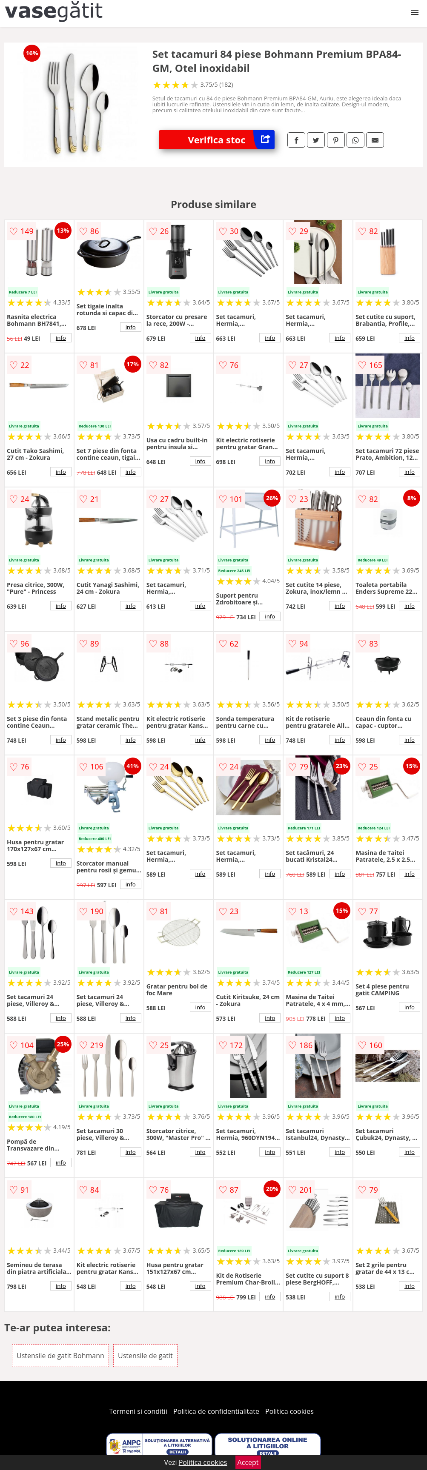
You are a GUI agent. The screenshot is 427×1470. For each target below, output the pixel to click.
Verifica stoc (231, 139)
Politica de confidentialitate (216, 1411)
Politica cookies (289, 1411)
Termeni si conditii (138, 1411)
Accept (248, 1462)
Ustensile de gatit (145, 1355)
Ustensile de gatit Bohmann (60, 1355)
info (61, 338)
